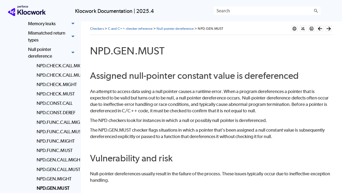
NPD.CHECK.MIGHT (57, 84)
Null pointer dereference (52, 53)
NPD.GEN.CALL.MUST (57, 169)
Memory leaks (52, 23)
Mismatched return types (52, 36)
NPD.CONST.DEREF (56, 112)
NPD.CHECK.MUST (56, 93)
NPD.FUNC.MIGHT (56, 141)
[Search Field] (267, 10)
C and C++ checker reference (130, 29)
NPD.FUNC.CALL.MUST (57, 131)
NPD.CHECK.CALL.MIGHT (57, 65)
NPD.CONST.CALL (54, 103)
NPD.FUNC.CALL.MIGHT (57, 122)
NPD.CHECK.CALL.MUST (57, 75)
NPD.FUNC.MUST (55, 150)
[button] (316, 10)
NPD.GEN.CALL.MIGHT (57, 159)
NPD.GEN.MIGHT (54, 178)
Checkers (97, 29)
